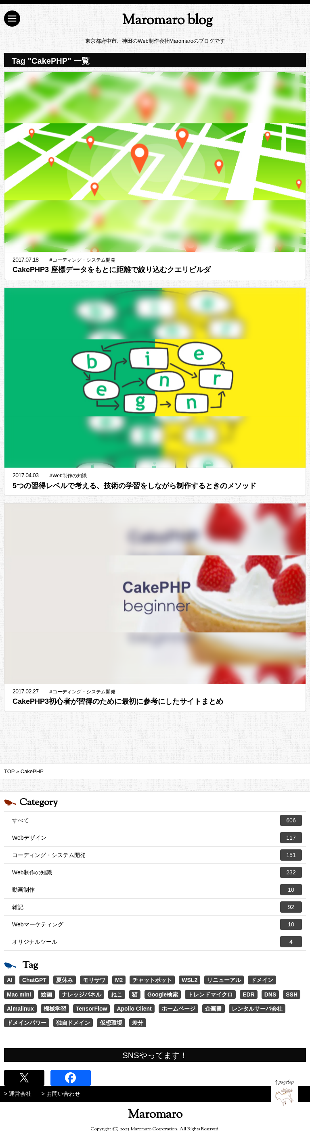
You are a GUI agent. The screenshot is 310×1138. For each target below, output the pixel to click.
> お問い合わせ (61, 1093)
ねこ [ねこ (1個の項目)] (116, 994)
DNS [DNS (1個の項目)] (270, 994)
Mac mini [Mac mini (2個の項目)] (19, 994)
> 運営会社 (17, 1093)
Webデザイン (157, 837)
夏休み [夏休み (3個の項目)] (64, 980)
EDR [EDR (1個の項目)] (249, 994)
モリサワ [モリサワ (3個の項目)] (94, 980)
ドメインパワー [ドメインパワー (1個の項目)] (26, 1022)
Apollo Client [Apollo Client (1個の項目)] (134, 1008)
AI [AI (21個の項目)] (10, 980)
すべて (157, 820)
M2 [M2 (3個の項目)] (119, 980)
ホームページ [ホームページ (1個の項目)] (178, 1008)
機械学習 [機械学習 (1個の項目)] (55, 1008)
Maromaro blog (167, 21)
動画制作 (157, 889)
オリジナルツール (157, 941)
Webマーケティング (157, 924)
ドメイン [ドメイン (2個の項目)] (262, 980)
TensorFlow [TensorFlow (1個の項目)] (91, 1008)
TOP (9, 771)
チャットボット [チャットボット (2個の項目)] (152, 980)
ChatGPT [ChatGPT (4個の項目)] (34, 980)
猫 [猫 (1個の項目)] (135, 994)
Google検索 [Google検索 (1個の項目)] (162, 994)
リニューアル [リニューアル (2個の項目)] (224, 980)
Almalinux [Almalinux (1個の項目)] (20, 1008)
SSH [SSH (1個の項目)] (291, 994)
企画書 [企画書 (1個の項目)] (213, 1008)
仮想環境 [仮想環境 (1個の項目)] (111, 1022)
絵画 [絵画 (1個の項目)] (46, 994)
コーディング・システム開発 (157, 855)
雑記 (157, 907)
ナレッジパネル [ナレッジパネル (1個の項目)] (81, 994)
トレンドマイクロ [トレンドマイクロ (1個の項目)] (210, 994)
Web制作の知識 (157, 872)
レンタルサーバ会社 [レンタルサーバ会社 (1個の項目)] (257, 1008)
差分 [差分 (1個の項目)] (137, 1022)
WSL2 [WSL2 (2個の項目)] (189, 980)
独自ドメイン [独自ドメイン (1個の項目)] (73, 1022)
